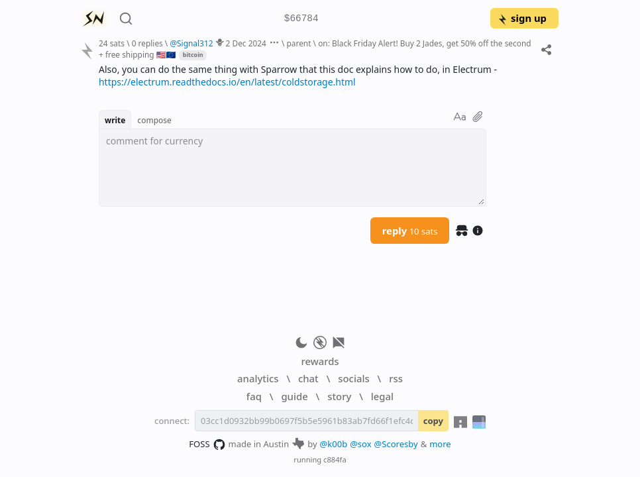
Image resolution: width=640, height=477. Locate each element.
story (339, 396)
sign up (522, 18)
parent (299, 43)
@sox (360, 444)
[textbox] (292, 168)
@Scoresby (396, 444)
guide (294, 396)
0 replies (147, 43)
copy (433, 421)
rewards (320, 361)
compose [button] (154, 120)
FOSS (207, 444)
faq (254, 396)
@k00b (334, 444)
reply (410, 230)
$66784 (301, 19)
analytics (257, 378)
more (440, 444)
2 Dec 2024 (246, 43)
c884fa (335, 459)
